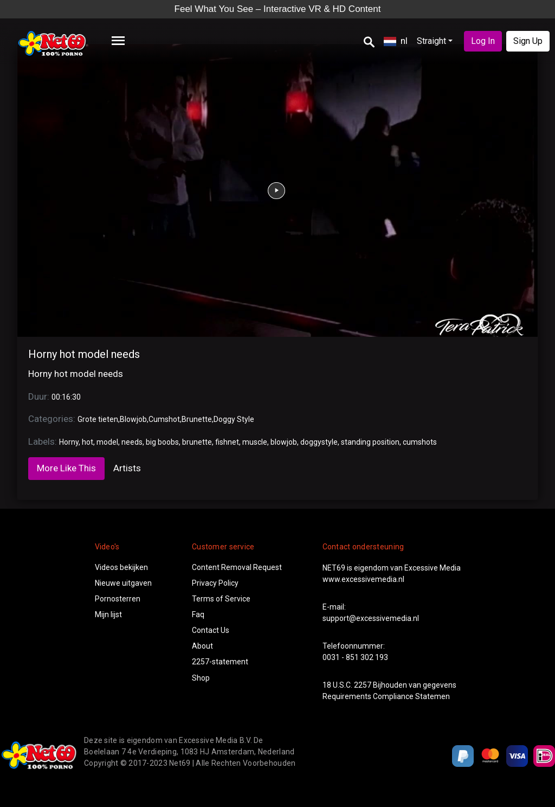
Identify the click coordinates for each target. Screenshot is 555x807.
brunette (197, 442)
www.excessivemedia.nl (363, 579)
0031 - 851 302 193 (355, 657)
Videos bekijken (121, 567)
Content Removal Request (237, 567)
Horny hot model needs (84, 354)
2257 (362, 685)
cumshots (420, 442)
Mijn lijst (108, 614)
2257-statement (220, 661)
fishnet (227, 442)
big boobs (162, 442)
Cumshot (164, 419)
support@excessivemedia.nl (370, 618)
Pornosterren (117, 598)
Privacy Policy (215, 583)
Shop (201, 678)
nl (396, 40)
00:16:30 (66, 397)
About (202, 646)
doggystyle (319, 442)
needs (132, 442)
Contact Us (210, 630)
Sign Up (528, 41)
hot (87, 442)
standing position (370, 442)
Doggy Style (234, 419)
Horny (69, 442)
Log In (483, 41)
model (107, 442)
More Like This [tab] (66, 468)
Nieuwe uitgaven (123, 583)
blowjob (283, 442)
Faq (198, 614)
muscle (254, 442)
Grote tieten (98, 419)
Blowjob (133, 419)
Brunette (197, 419)
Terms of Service (221, 598)
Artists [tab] (127, 468)
